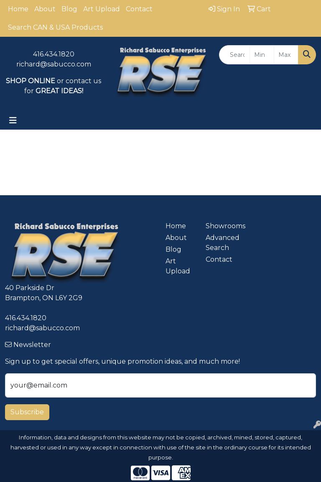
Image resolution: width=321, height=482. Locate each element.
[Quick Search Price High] (286, 54)
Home (18, 9)
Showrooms (221, 226)
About (45, 9)
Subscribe (27, 412)
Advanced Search (221, 243)
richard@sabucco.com (53, 64)
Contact (139, 9)
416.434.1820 (53, 54)
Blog (69, 9)
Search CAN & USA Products (55, 27)
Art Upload (101, 9)
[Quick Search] (234, 54)
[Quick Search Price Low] (262, 54)
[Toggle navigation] (13, 120)
